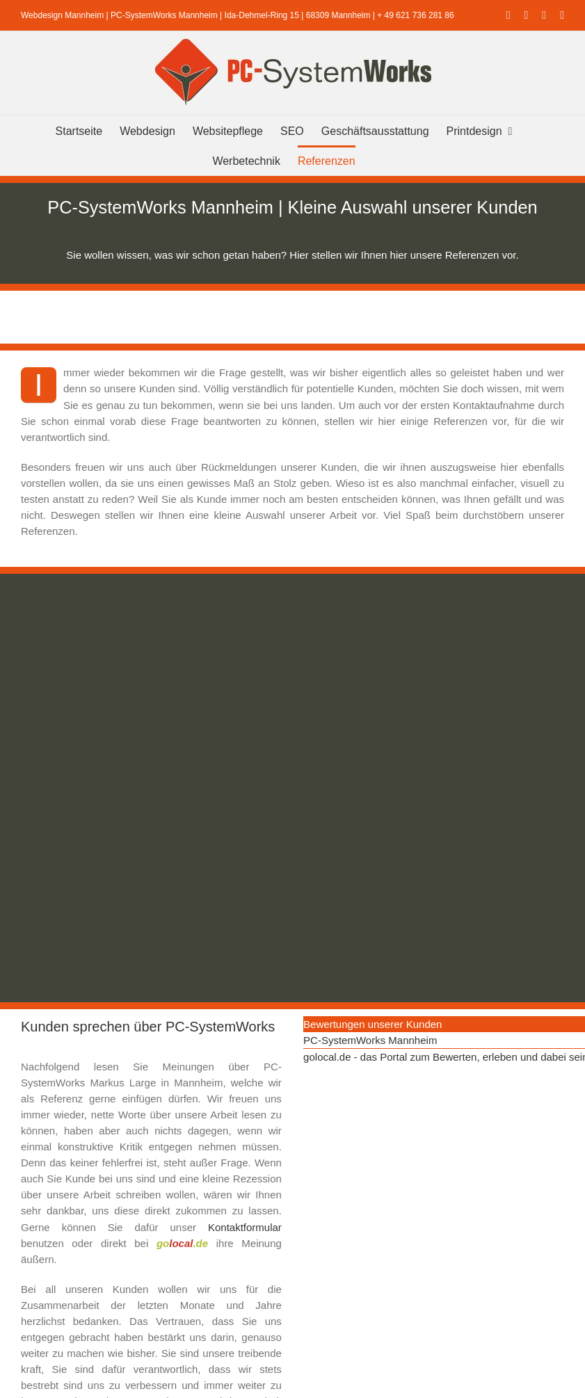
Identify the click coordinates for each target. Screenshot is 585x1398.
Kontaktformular (245, 1227)
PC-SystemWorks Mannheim (370, 1040)
